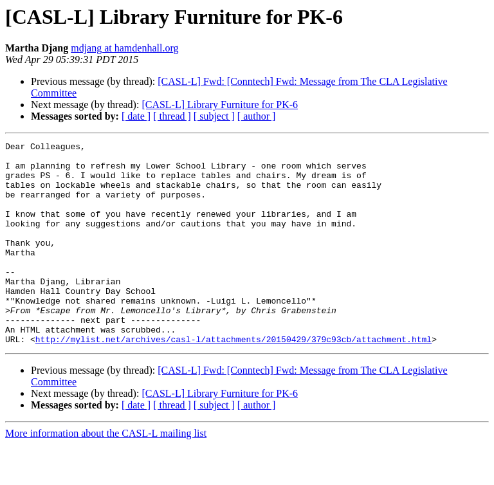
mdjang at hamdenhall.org (124, 47)
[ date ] (136, 116)
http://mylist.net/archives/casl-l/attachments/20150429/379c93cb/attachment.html (233, 379)
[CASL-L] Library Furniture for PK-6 (220, 104)
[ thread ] (172, 116)
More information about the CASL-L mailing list (105, 473)
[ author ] (256, 116)
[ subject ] (214, 116)
